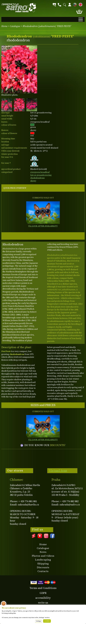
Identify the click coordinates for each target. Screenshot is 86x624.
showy (33, 181)
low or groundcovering (41, 175)
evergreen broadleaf (40, 172)
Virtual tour (58, 470)
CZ (74, 4)
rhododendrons (37, 178)
